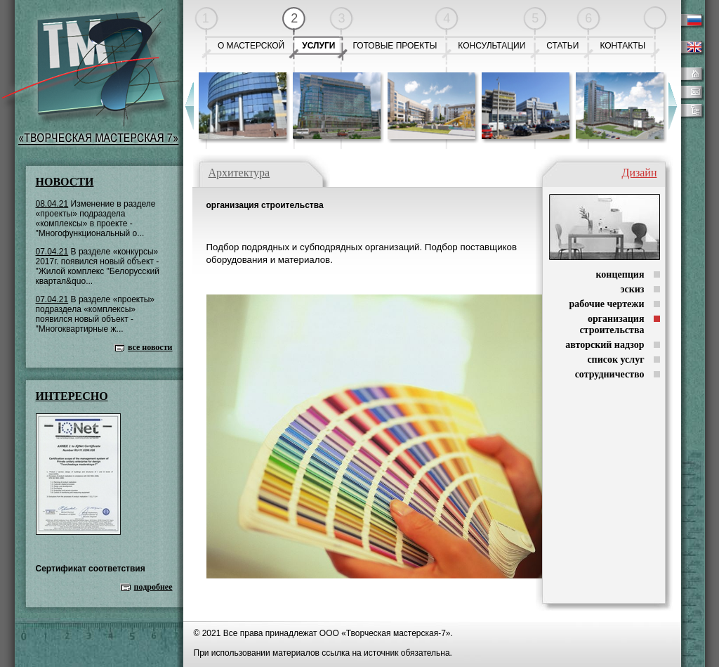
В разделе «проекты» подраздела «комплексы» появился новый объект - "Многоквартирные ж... (95, 314)
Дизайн (639, 173)
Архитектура (239, 173)
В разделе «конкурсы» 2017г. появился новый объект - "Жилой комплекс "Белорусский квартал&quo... (97, 266)
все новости (150, 347)
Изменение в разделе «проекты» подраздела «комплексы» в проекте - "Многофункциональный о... (96, 218)
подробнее (153, 587)
